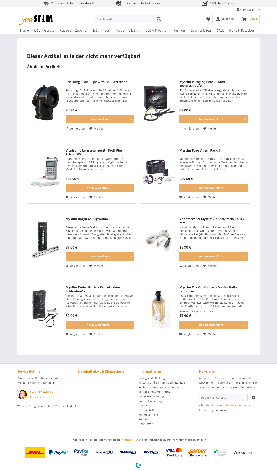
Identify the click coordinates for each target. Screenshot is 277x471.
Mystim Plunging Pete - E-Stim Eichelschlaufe (202, 84)
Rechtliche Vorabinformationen (158, 387)
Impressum (145, 419)
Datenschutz (146, 405)
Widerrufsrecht (148, 415)
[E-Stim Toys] (101, 30)
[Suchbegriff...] (129, 19)
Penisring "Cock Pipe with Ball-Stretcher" (97, 82)
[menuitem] (129, 21)
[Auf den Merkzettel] (96, 128)
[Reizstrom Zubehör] (73, 30)
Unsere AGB (146, 410)
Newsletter (145, 424)
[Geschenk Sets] (201, 30)
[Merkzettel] (208, 19)
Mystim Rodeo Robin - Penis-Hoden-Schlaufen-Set (93, 289)
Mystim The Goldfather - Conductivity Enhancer (208, 289)
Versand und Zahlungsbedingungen (161, 382)
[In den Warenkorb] (100, 119)
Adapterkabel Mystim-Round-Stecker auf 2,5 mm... (213, 221)
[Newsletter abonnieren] (253, 397)
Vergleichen (75, 128)
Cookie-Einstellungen (152, 401)
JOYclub (57, 406)
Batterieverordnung (151, 396)
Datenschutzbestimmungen (234, 405)
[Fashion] (179, 30)
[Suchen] (159, 19)
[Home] (24, 30)
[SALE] (220, 30)
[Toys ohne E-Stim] (128, 30)
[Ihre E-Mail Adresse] (223, 397)
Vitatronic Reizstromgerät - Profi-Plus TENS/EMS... (94, 152)
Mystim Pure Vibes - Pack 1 (199, 150)
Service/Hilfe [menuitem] (247, 10)
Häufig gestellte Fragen (153, 378)
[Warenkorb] (250, 19)
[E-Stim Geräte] (44, 30)
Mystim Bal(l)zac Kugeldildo (87, 219)
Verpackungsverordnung (154, 392)
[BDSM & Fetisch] (157, 30)
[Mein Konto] (226, 19)
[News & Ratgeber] (242, 30)
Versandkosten (130, 439)
